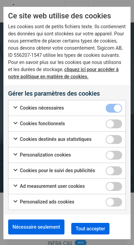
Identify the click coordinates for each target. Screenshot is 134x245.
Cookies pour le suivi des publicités (54, 171)
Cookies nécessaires (38, 108)
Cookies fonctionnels (39, 124)
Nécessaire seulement (36, 227)
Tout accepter (90, 228)
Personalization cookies (42, 155)
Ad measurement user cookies (49, 186)
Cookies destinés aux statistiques (52, 139)
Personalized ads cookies (43, 202)
